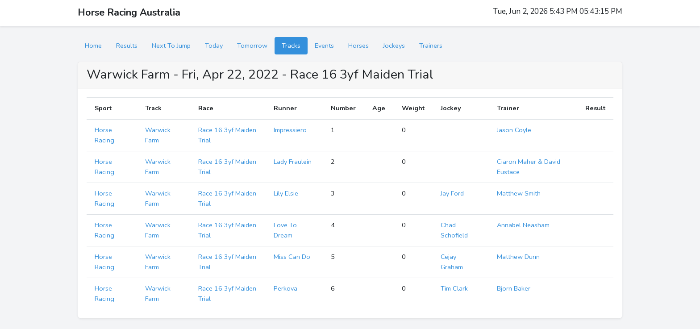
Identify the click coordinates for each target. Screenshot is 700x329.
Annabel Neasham (523, 225)
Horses (358, 45)
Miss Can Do (292, 256)
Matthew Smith (519, 193)
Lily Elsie (286, 193)
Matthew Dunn (518, 256)
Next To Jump (171, 45)
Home (93, 45)
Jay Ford (452, 193)
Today (214, 45)
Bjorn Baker (513, 288)
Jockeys (394, 45)
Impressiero (290, 129)
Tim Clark (454, 288)
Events (324, 45)
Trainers (430, 45)
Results (127, 45)
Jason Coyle (514, 129)
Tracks (291, 45)
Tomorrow (252, 45)
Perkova (285, 288)
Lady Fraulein (293, 161)
